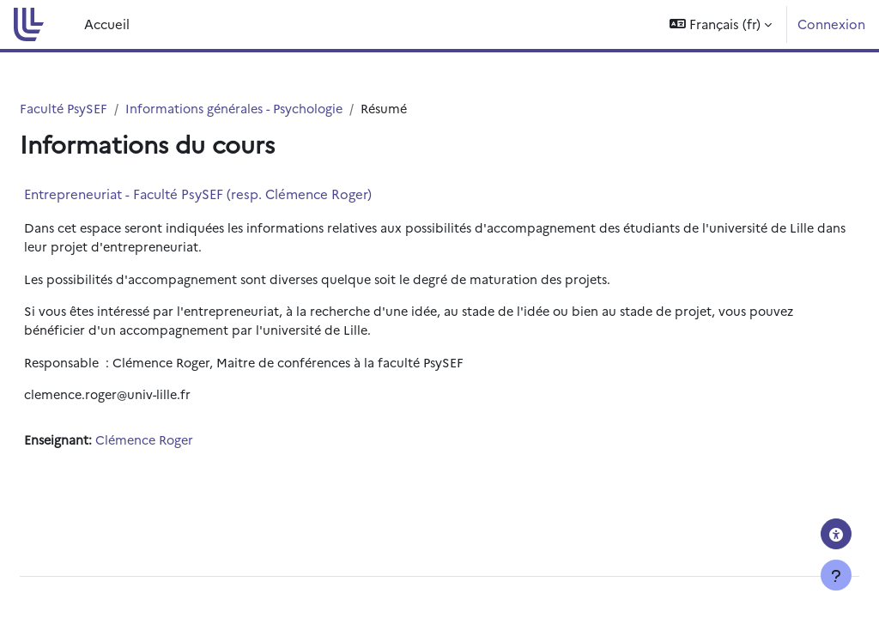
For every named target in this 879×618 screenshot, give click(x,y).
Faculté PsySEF (106, 109)
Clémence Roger (189, 445)
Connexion (831, 24)
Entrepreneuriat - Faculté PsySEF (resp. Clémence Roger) (239, 194)
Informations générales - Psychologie (283, 109)
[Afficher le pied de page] (836, 575)
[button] (720, 24)
